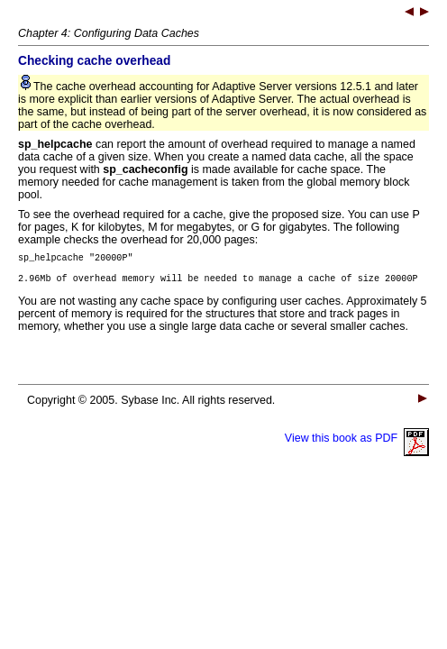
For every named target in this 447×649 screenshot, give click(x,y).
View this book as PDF (357, 443)
